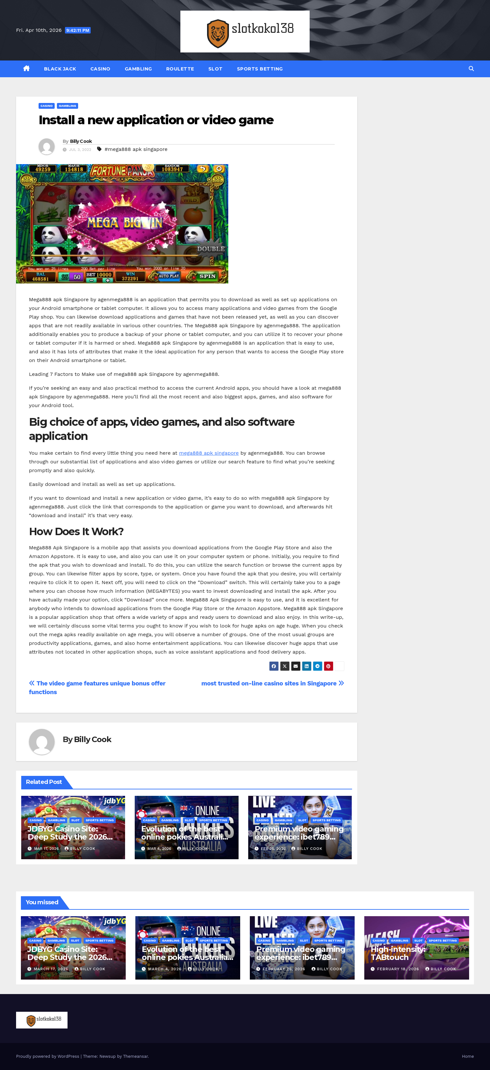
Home (468, 1056)
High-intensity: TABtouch (398, 953)
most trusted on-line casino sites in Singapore (272, 683)
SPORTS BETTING (260, 69)
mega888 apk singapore (209, 453)
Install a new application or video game (156, 119)
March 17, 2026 (52, 969)
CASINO (100, 69)
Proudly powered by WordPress (48, 1056)
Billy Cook (81, 141)
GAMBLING (138, 69)
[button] (471, 69)
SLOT (215, 69)
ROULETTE (180, 69)
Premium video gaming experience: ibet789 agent (299, 837)
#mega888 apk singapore (136, 149)
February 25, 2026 (285, 969)
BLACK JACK (60, 69)
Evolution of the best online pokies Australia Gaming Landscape (184, 837)
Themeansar (135, 1056)
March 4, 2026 (165, 969)
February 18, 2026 (399, 969)
